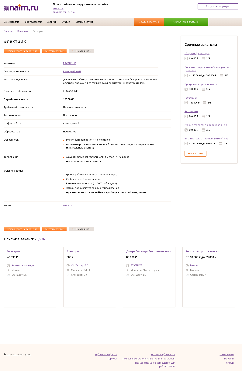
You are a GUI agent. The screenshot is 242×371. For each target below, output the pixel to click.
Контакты (58, 8)
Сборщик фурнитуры (197, 53)
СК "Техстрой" (79, 265)
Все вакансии (195, 153)
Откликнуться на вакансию (22, 51)
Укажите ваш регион (64, 12)
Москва (67, 205)
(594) (42, 239)
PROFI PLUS (69, 63)
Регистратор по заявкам (203, 251)
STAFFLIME (136, 265)
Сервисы (52, 21)
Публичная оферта (106, 354)
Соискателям (11, 21)
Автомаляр (191, 111)
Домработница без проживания (148, 251)
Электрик (13, 251)
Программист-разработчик (201, 84)
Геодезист (191, 97)
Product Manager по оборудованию (206, 125)
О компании (227, 354)
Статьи (66, 21)
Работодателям (33, 21)
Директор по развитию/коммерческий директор (208, 68)
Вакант (194, 265)
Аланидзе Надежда (23, 265)
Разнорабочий (72, 71)
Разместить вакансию (186, 21)
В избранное (81, 51)
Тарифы (112, 358)
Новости (229, 358)
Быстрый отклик (54, 51)
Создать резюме (149, 21)
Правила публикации (163, 354)
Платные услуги (84, 21)
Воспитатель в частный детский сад (206, 138)
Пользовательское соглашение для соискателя (148, 358)
